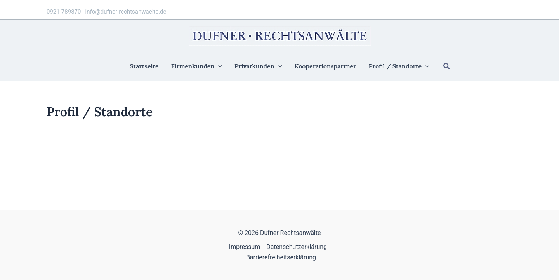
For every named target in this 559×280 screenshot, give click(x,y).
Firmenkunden (196, 66)
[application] (218, 66)
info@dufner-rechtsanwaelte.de (126, 11)
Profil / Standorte (399, 66)
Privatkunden (258, 66)
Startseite (144, 66)
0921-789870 (64, 11)
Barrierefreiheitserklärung (281, 257)
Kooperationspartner (325, 66)
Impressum (244, 246)
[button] (446, 66)
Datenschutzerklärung (296, 246)
